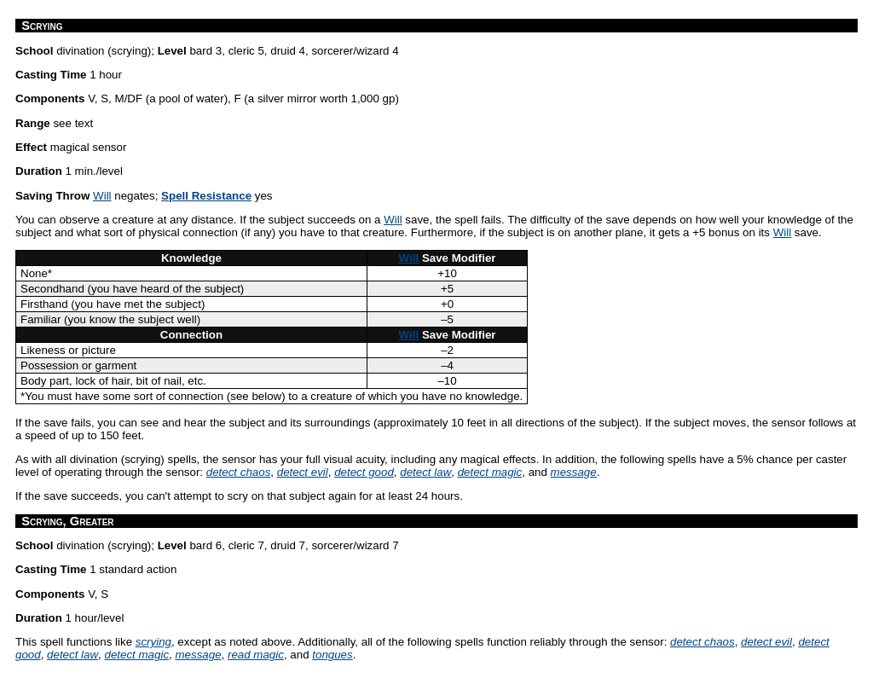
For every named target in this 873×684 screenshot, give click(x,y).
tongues (332, 654)
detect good (364, 472)
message (574, 472)
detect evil (302, 472)
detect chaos (238, 472)
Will (102, 195)
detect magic (490, 472)
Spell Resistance (206, 195)
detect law (425, 472)
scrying (153, 641)
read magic (256, 654)
